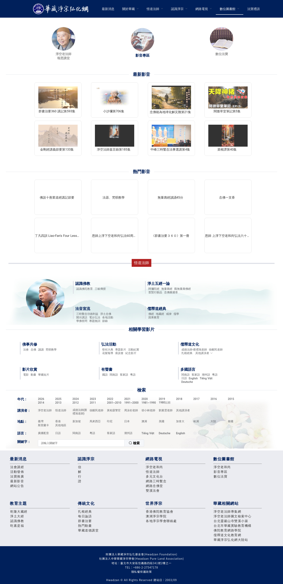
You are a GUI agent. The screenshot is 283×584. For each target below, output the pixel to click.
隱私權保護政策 (141, 572)
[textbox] (81, 443)
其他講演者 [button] (204, 353)
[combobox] (91, 443)
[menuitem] (108, 9)
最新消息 (108, 9)
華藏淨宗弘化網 (61, 9)
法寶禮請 (253, 9)
